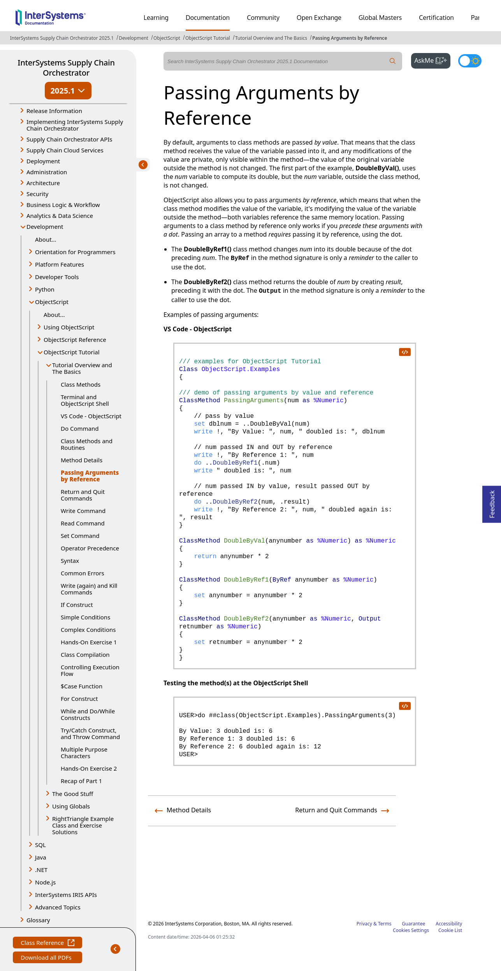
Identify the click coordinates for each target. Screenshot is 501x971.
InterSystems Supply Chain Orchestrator (66, 67)
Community (263, 17)
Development (133, 38)
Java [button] (40, 857)
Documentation (208, 17)
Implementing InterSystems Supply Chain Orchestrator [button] (74, 125)
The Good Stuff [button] (72, 794)
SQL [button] (40, 845)
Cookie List (450, 930)
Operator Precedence (90, 548)
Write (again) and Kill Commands (89, 589)
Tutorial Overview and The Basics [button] (82, 368)
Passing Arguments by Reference (349, 38)
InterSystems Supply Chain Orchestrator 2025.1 (62, 38)
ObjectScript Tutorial (207, 38)
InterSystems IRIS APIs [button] (66, 894)
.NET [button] (41, 870)
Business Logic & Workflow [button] (63, 205)
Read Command (83, 523)
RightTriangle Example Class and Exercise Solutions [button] (83, 825)
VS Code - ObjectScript (91, 416)
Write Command (83, 511)
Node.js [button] (45, 882)
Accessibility (449, 923)
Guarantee (413, 923)
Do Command (79, 428)
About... (45, 239)
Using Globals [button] (71, 806)
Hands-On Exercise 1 (89, 642)
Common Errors (82, 573)
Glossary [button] (38, 920)
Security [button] (37, 194)
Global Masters (380, 17)
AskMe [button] (432, 59)
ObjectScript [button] (52, 302)
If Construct (77, 604)
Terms (385, 923)
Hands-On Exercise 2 (89, 768)
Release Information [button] (54, 111)
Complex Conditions (88, 629)
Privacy (364, 923)
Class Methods (80, 384)
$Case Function (81, 686)
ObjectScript (166, 38)
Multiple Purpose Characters (84, 752)
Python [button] (44, 289)
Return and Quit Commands (83, 495)
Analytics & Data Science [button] (59, 215)
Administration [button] (46, 172)
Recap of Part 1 (81, 781)
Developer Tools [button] (57, 277)
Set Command (80, 535)
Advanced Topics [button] (58, 907)
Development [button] (44, 226)
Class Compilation (85, 654)
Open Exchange (319, 17)
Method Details (81, 460)
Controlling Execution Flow (90, 670)
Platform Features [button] (59, 264)
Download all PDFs (47, 958)
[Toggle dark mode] (470, 60)
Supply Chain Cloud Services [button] (65, 150)
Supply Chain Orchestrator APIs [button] (69, 139)
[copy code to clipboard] (404, 351)
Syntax (70, 560)
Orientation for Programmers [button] (75, 252)
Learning (156, 17)
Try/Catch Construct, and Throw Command (90, 733)
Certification (436, 17)
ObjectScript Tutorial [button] (72, 352)
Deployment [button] (43, 161)
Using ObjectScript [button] (69, 327)
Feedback (492, 502)
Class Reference (47, 943)
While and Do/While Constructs (88, 714)
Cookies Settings (411, 930)
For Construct (79, 698)
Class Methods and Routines (87, 444)
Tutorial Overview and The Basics (271, 38)
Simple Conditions (85, 617)
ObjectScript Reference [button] (75, 339)
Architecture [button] (43, 183)
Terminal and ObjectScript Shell (85, 400)
